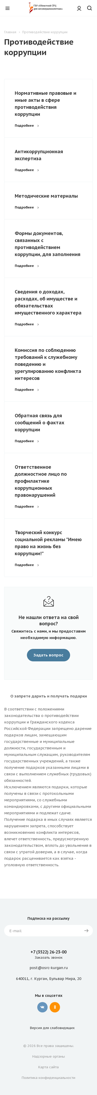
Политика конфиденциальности (48, 1078)
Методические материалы (46, 196)
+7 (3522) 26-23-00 (48, 952)
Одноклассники (55, 1007)
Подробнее (27, 125)
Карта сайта (48, 1067)
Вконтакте (42, 1007)
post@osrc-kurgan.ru (48, 968)
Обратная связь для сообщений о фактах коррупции (39, 423)
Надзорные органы (48, 1056)
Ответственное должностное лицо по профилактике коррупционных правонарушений (41, 481)
